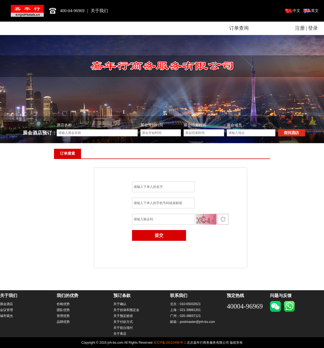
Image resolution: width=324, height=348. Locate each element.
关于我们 (99, 10)
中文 (296, 11)
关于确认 (119, 304)
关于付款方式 (123, 322)
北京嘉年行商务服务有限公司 (27, 11)
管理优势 (63, 316)
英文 (315, 11)
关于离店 (119, 334)
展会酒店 (6, 304)
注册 (300, 28)
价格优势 (63, 304)
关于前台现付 (123, 328)
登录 (313, 28)
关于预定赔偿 (123, 316)
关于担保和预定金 (126, 310)
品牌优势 (63, 322)
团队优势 (63, 310)
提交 (159, 235)
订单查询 (239, 28)
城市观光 (6, 316)
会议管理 (6, 310)
